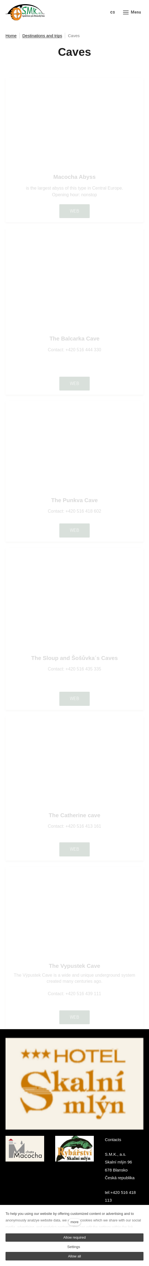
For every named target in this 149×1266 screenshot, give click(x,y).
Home (11, 36)
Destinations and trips (42, 36)
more (74, 1222)
